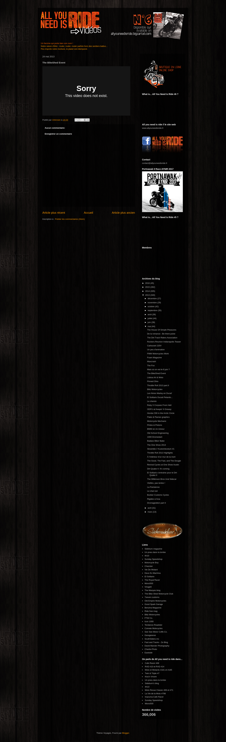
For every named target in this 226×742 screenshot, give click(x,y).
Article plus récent (53, 212)
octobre (151, 306)
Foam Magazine (154, 357)
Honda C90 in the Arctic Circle (160, 413)
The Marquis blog (152, 590)
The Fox (151, 365)
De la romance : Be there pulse (161, 334)
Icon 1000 (149, 621)
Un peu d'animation (156, 349)
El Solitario (149, 576)
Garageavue (150, 635)
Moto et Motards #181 (155, 670)
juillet (150, 318)
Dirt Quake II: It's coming (158, 469)
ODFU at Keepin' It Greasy (159, 409)
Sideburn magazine (153, 549)
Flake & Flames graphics (158, 417)
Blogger (125, 733)
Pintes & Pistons (154, 425)
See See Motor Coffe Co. (156, 632)
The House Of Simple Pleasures (161, 330)
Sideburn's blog (152, 683)
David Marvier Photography (157, 646)
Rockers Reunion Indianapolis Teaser (164, 342)
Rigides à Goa (153, 499)
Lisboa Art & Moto (155, 377)
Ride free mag (151, 611)
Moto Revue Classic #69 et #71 (159, 690)
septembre (153, 310)
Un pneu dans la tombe (155, 552)
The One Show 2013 (156, 445)
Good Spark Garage (154, 604)
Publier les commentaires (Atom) (70, 219)
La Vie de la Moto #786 (155, 693)
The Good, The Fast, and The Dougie (164, 461)
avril (150, 508)
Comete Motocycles (153, 628)
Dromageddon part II (156, 503)
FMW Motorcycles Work (158, 353)
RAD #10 (149, 666)
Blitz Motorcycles (154, 389)
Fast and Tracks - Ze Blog (156, 642)
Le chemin (151, 401)
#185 (170, 670)
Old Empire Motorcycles (155, 601)
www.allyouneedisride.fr (153, 128)
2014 (147, 291)
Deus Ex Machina (153, 573)
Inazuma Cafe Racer (154, 697)
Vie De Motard (151, 569)
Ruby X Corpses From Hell (159, 405)
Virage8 (148, 587)
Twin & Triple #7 (152, 673)
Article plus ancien (123, 212)
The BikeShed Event (156, 373)
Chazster (149, 566)
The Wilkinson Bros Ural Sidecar (161, 479)
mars (150, 512)
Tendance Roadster (153, 625)
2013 (147, 295)
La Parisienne (153, 487)
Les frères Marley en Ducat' (159, 393)
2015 (147, 287)
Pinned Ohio (152, 381)
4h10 (147, 556)
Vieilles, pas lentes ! (156, 483)
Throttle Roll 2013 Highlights (160, 453)
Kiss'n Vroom (151, 676)
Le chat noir (152, 491)
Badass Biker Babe (155, 441)
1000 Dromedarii (154, 437)
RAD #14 (160, 666)
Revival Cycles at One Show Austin (163, 464)
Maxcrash (151, 361)
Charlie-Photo (151, 649)
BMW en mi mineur (155, 429)
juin (149, 322)
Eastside (148, 652)
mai (150, 326)
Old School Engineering (158, 433)
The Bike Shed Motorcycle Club (159, 594)
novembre (152, 302)
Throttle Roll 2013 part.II (158, 385)
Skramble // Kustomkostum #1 (160, 449)
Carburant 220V (154, 345)
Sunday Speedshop (153, 559)
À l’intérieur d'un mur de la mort (161, 457)
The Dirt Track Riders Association (162, 337)
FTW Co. (149, 618)
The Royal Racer (152, 580)
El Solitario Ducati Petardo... (160, 397)
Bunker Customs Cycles (158, 495)
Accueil (88, 212)
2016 (147, 283)
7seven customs (152, 597)
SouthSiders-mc (152, 639)
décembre (152, 298)
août (150, 314)
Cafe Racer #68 (152, 663)
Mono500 (149, 583)
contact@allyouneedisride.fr (154, 163)
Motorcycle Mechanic (156, 421)
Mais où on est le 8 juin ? (158, 369)
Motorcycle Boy (152, 562)
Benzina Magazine (153, 608)
